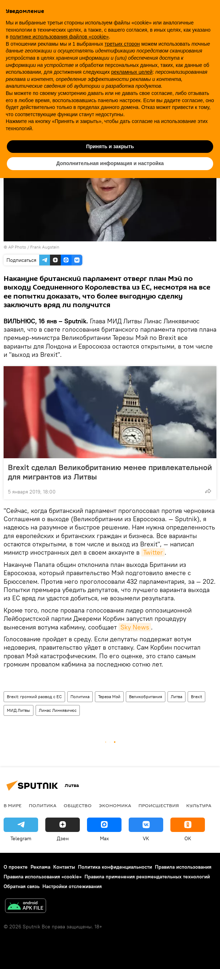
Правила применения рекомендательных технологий (147, 876)
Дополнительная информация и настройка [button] (110, 163)
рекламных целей (131, 72)
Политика (80, 696)
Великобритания (145, 696)
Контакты (64, 867)
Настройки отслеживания (72, 886)
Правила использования (183, 867)
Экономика (115, 805)
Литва (176, 696)
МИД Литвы (18, 710)
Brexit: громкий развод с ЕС (34, 696)
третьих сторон (122, 44)
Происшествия (158, 805)
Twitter (153, 552)
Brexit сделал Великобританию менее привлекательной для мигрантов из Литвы (110, 472)
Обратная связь (22, 886)
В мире (13, 805)
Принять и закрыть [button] (110, 146)
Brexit (196, 696)
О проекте (16, 867)
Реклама (40, 867)
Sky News (134, 627)
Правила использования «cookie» (43, 876)
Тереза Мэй (109, 696)
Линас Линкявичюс (58, 710)
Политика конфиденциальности (115, 867)
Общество (78, 805)
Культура (198, 805)
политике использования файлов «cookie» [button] (59, 37)
